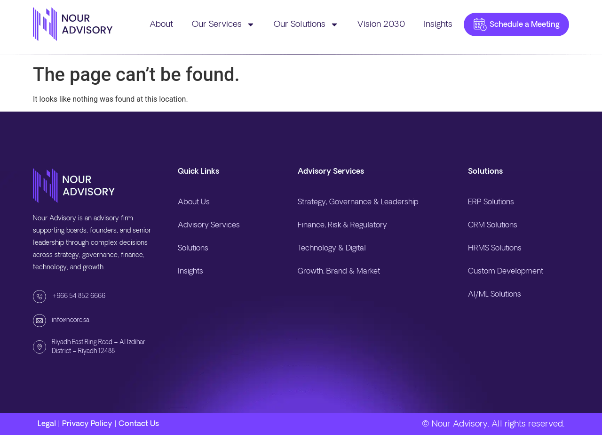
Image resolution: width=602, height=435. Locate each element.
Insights (438, 24)
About (161, 24)
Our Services (223, 24)
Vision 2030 (381, 24)
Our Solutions (306, 24)
